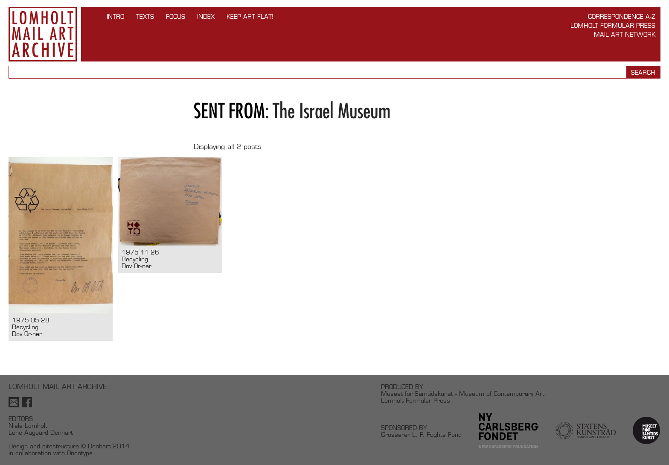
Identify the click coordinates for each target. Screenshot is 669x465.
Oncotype (80, 452)
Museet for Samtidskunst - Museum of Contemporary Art (462, 393)
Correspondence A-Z (621, 16)
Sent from (229, 111)
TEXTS (145, 16)
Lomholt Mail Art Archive (43, 34)
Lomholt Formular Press (612, 25)
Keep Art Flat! (250, 16)
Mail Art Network (624, 34)
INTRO (115, 16)
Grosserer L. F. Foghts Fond (421, 434)
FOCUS (175, 16)
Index (206, 16)
